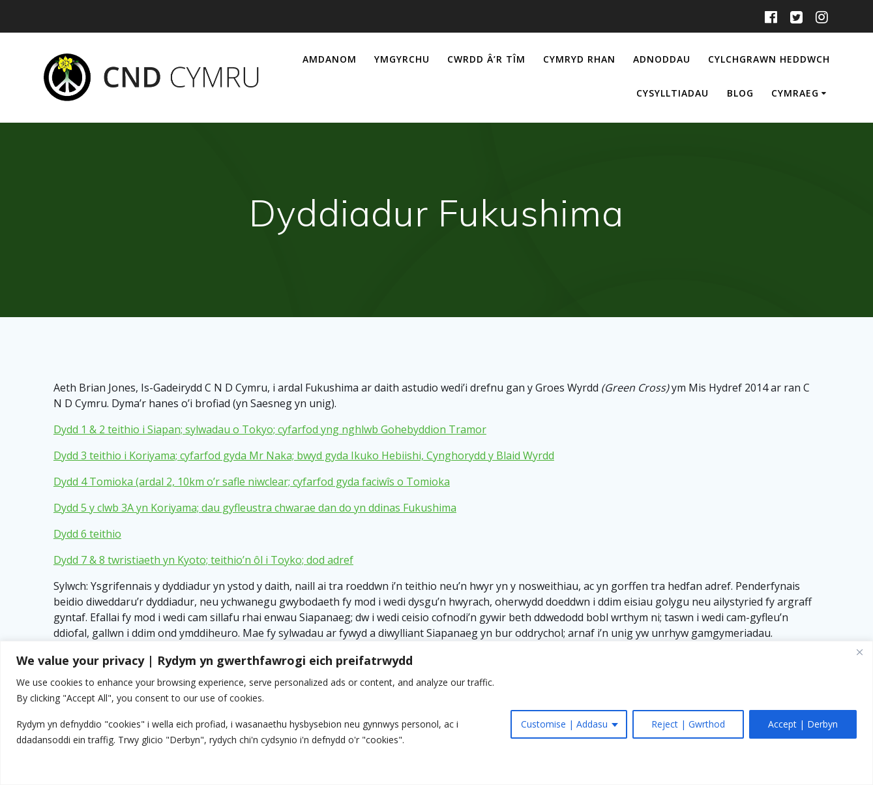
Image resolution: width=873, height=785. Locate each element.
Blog (740, 93)
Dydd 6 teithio (87, 534)
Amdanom (330, 59)
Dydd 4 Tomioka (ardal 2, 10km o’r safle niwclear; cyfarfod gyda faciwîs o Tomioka (251, 481)
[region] (436, 713)
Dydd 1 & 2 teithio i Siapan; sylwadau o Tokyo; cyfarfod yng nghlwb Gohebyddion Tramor (269, 429)
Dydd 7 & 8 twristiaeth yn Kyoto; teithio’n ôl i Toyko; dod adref (203, 560)
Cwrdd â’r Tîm (486, 59)
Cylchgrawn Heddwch (769, 59)
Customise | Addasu (564, 724)
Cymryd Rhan (579, 59)
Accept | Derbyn (803, 724)
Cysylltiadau (672, 93)
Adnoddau (661, 59)
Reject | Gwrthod (688, 724)
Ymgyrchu (402, 59)
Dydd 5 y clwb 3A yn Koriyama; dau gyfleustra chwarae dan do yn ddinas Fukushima (254, 507)
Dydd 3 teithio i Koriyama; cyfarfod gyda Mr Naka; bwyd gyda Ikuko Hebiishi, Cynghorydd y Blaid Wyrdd (303, 455)
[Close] (859, 652)
